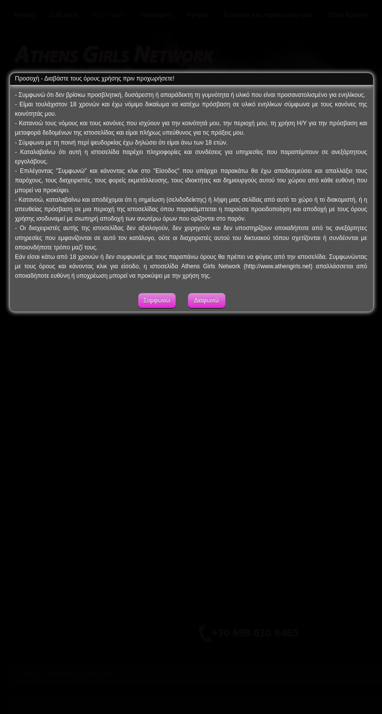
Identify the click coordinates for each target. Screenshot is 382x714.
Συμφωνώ (156, 309)
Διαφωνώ (206, 309)
